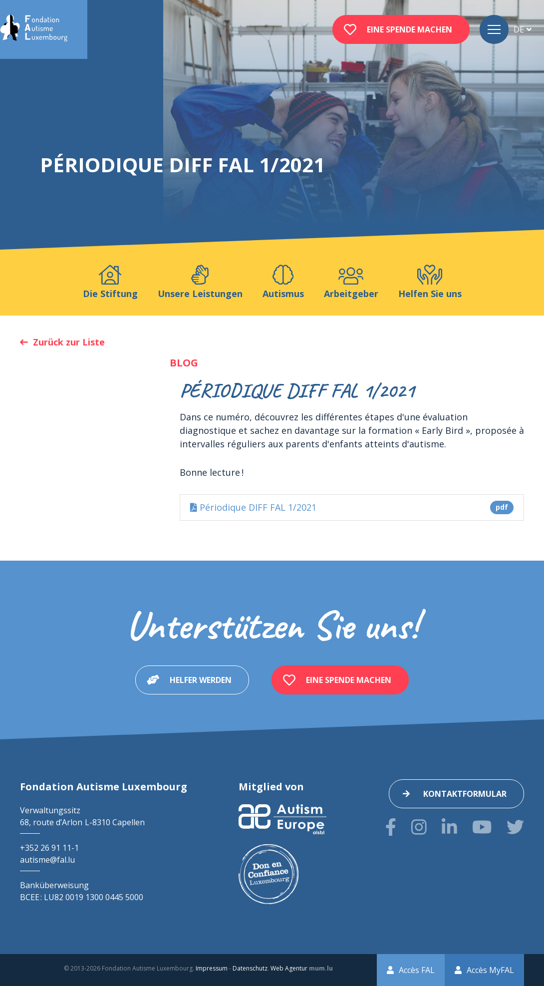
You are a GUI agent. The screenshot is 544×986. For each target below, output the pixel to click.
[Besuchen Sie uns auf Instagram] (419, 827)
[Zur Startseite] (33, 29)
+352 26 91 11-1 (49, 847)
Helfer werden (201, 679)
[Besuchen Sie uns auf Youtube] (482, 827)
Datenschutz (250, 968)
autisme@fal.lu (47, 859)
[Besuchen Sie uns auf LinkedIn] (449, 827)
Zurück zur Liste (69, 342)
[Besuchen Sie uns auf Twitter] (515, 827)
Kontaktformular (465, 793)
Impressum (212, 968)
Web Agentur (289, 968)
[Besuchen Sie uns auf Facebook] (390, 827)
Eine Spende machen (409, 29)
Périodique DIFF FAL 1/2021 (352, 507)
